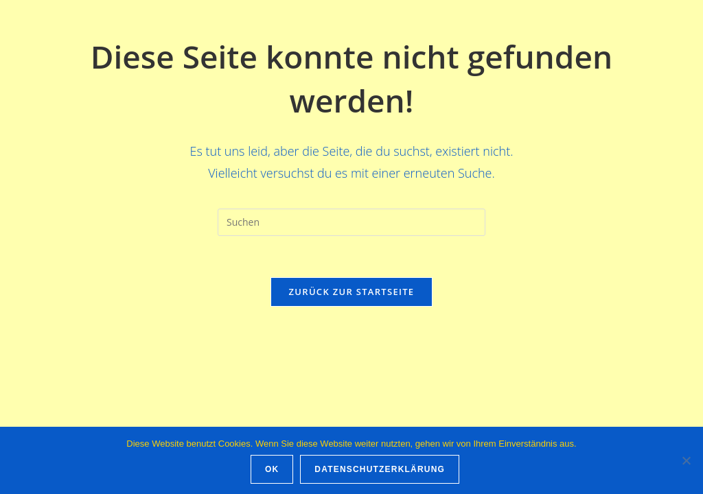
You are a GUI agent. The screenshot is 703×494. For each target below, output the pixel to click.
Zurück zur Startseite (352, 291)
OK (272, 469)
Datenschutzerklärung (379, 469)
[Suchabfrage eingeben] (351, 222)
